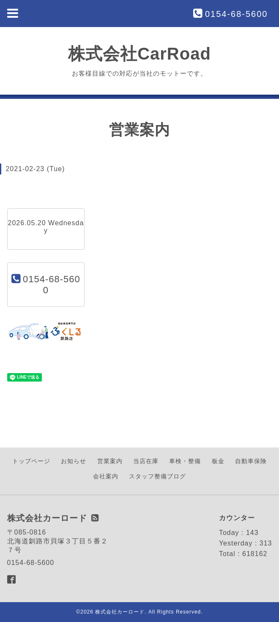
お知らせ (73, 461)
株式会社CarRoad (139, 53)
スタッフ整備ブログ (157, 476)
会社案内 (105, 476)
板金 (218, 461)
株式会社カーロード (120, 612)
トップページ (31, 461)
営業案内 (110, 461)
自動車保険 (251, 461)
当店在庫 (146, 461)
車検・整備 (185, 461)
